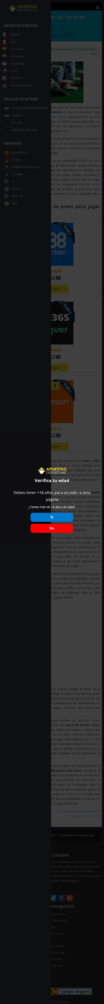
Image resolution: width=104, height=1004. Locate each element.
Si (51, 517)
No (52, 528)
